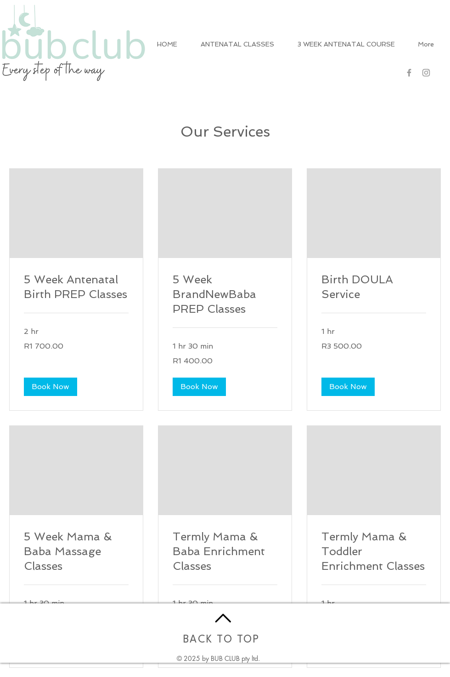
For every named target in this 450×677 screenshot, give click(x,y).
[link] (76, 287)
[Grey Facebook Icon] (409, 73)
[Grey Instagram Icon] (426, 73)
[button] (50, 387)
